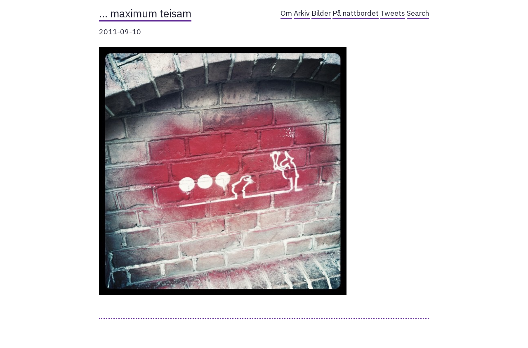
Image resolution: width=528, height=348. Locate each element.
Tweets (392, 13)
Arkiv (302, 13)
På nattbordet (355, 13)
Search (418, 13)
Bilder (321, 13)
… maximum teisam (145, 13)
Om (286, 13)
